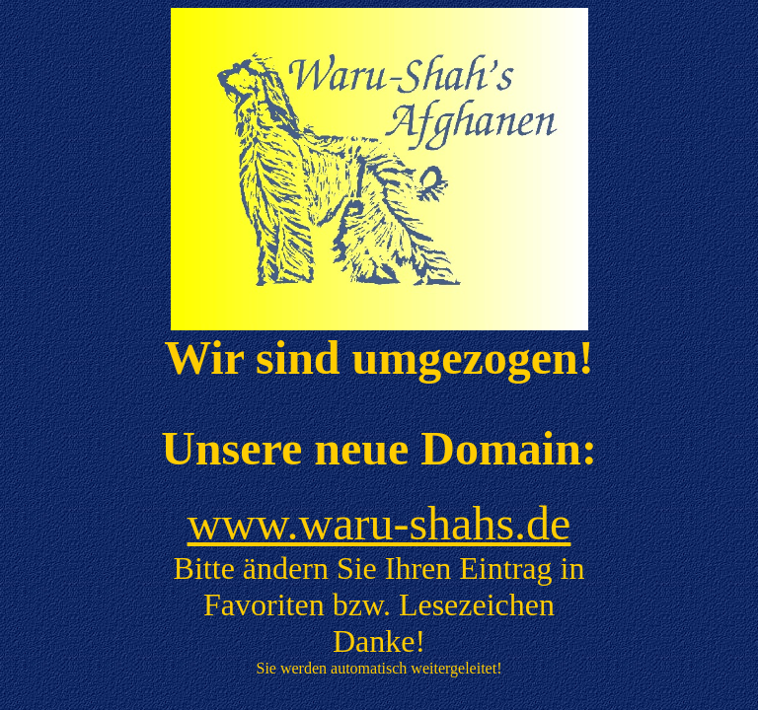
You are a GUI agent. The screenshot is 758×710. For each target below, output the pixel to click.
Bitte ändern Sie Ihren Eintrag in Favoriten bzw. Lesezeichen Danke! (379, 604)
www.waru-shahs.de (379, 523)
